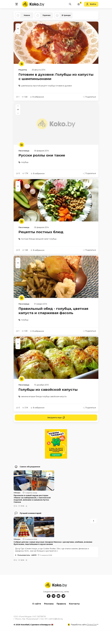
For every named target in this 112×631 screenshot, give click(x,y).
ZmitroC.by (92, 625)
